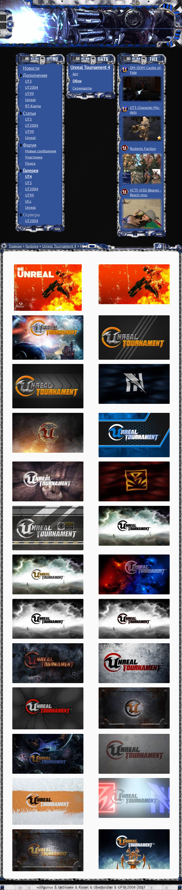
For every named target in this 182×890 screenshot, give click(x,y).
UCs (28, 201)
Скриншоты (82, 88)
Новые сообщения (40, 151)
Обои (77, 81)
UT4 (28, 176)
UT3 (28, 81)
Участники (33, 157)
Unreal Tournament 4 (90, 67)
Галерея (30, 170)
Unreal (30, 99)
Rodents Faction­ (143, 148)
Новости (31, 68)
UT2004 (31, 87)
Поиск (30, 163)
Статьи (29, 113)
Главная (15, 246)
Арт (75, 73)
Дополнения (35, 75)
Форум (29, 145)
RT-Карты (33, 105)
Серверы (31, 215)
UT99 (29, 93)
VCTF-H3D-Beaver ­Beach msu (145, 192)
